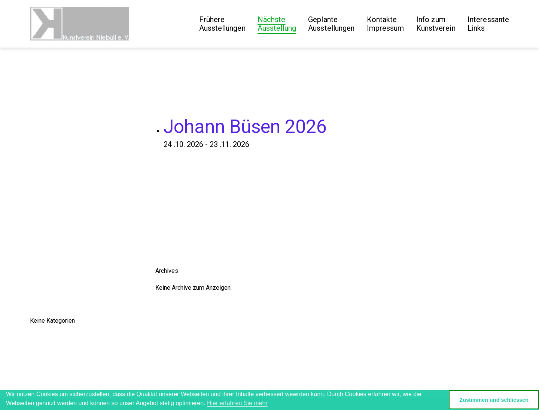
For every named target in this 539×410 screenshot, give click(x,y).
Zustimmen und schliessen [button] (494, 400)
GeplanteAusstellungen (331, 24)
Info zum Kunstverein (436, 24)
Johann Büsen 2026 (245, 127)
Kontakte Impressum (385, 24)
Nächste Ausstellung (277, 24)
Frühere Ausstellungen (222, 24)
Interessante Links (488, 24)
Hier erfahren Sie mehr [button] (237, 403)
